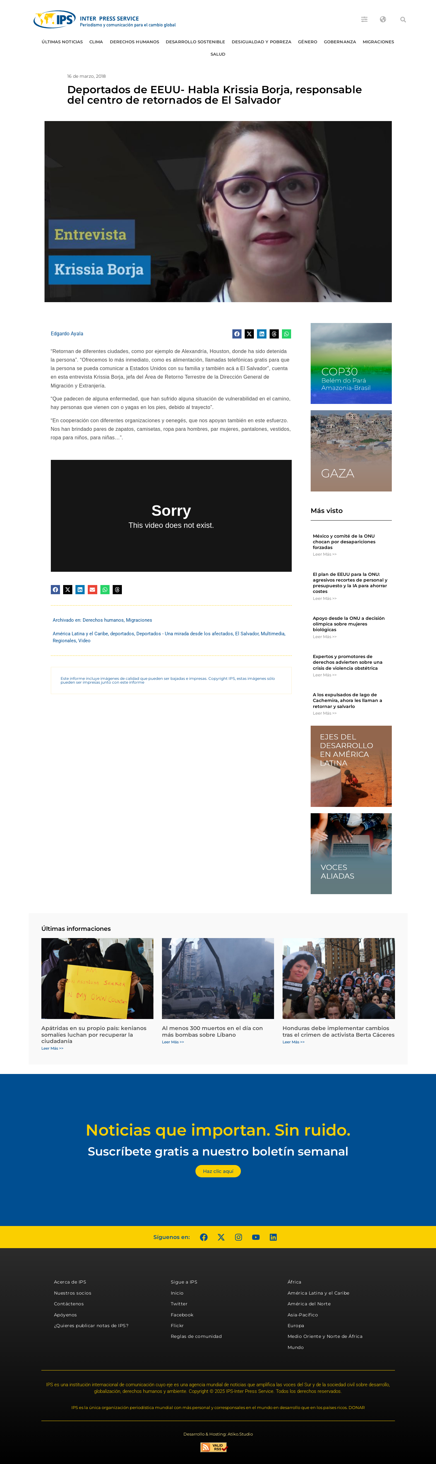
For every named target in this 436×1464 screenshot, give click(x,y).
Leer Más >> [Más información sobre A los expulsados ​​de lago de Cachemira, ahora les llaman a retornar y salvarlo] (325, 713)
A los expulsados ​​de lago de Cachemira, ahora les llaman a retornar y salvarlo (347, 700)
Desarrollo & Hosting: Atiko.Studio (218, 1434)
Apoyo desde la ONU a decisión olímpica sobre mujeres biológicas (349, 623)
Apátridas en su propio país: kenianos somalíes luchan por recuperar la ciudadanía (93, 1034)
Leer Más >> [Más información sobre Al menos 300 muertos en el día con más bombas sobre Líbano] (173, 1042)
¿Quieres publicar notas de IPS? (91, 1325)
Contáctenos (69, 1304)
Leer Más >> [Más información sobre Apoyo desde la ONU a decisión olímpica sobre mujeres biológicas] (325, 636)
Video (84, 641)
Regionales (64, 641)
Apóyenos (65, 1315)
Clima (96, 41)
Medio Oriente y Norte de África (325, 1336)
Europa (296, 1325)
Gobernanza (340, 41)
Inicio (177, 1293)
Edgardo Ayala (67, 334)
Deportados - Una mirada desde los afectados (184, 634)
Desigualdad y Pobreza (261, 41)
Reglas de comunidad (196, 1336)
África (295, 1282)
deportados (122, 634)
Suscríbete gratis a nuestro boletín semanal (218, 1151)
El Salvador (247, 634)
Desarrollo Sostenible (195, 41)
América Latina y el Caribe (80, 634)
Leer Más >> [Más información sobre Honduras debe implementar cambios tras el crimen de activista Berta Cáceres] (294, 1042)
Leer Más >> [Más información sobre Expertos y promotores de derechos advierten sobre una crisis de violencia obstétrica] (325, 674)
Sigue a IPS (184, 1282)
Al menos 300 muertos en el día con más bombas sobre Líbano (212, 1031)
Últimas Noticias (62, 41)
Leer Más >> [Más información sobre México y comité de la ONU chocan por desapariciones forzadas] (325, 554)
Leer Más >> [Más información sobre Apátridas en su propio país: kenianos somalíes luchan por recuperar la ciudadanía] (52, 1048)
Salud (218, 54)
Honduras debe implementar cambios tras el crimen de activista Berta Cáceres (339, 1031)
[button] (403, 19)
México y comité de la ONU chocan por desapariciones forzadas (344, 541)
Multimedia (272, 634)
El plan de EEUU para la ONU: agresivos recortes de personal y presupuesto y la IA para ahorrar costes (350, 583)
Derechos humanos (134, 41)
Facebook (182, 1315)
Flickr (177, 1325)
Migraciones (378, 41)
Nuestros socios (73, 1293)
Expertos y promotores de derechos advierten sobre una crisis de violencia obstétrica (348, 662)
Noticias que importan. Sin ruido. (218, 1130)
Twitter (179, 1304)
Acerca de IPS (70, 1282)
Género (307, 41)
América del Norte (309, 1304)
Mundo (296, 1347)
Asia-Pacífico (303, 1315)
